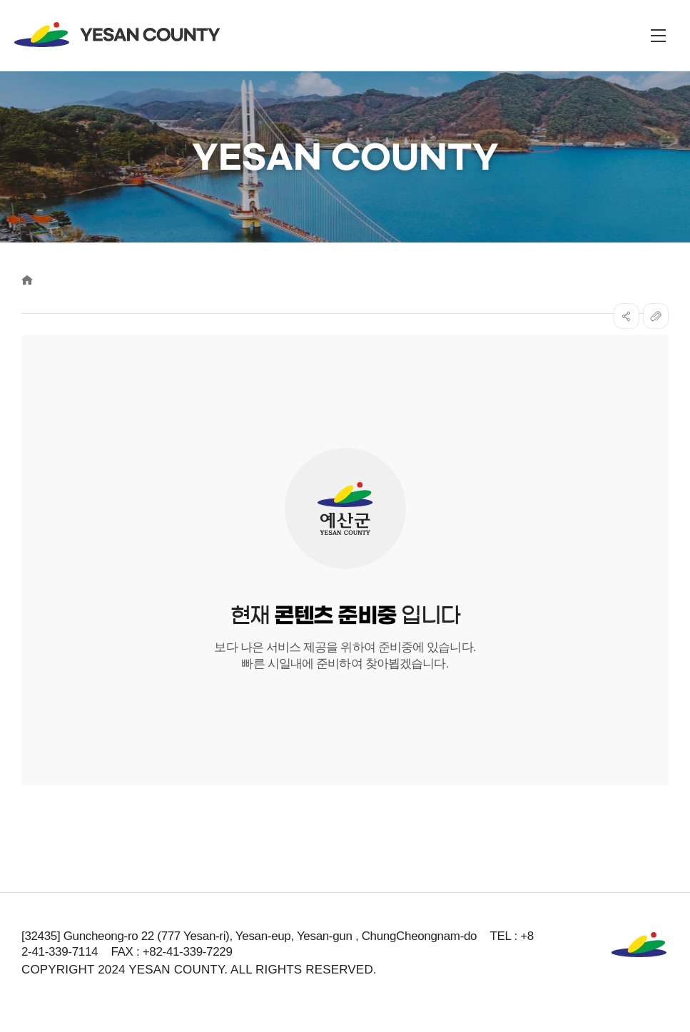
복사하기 (656, 316)
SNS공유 (626, 316)
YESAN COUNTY (117, 34)
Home (27, 280)
